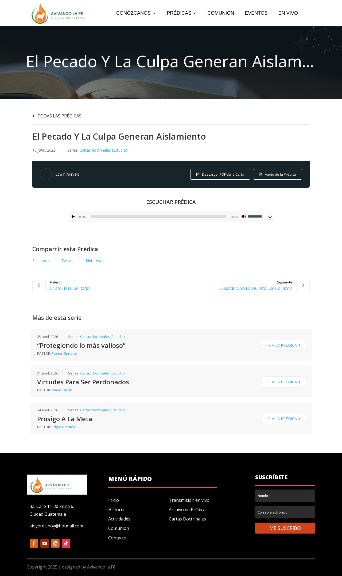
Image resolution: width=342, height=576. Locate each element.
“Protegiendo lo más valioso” (81, 345)
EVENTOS (256, 13)
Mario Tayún (62, 390)
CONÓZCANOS (133, 13)
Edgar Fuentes (63, 426)
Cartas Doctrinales (187, 519)
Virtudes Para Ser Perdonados (83, 381)
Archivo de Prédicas (188, 509)
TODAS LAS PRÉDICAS (56, 116)
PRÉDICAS (179, 13)
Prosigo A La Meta (64, 418)
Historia (116, 509)
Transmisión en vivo (189, 500)
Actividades (119, 519)
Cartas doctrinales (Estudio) (103, 150)
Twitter (67, 261)
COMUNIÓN (220, 13)
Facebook (40, 261)
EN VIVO (288, 13)
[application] (166, 216)
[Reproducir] (73, 216)
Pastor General (64, 353)
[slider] (159, 216)
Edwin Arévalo (67, 174)
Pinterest (93, 261)
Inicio (113, 500)
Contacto (117, 538)
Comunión (118, 528)
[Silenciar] (244, 216)
